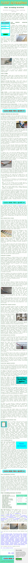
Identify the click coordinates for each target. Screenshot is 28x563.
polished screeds (10, 306)
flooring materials (14, 393)
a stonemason (17, 518)
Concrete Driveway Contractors (19, 544)
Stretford (20, 205)
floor (22, 422)
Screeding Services (4, 535)
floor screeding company (21, 25)
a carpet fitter (9, 514)
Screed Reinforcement (5, 537)
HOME (14, 5)
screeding (5, 213)
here (1, 532)
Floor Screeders (24, 535)
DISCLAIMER (25, 5)
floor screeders (4, 211)
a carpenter (23, 515)
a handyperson (17, 513)
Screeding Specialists (5, 536)
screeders (7, 69)
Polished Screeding (7, 541)
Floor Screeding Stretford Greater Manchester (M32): (12, 13)
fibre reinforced (22, 106)
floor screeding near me (21, 453)
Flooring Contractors (14, 542)
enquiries (11, 521)
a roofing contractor (9, 516)
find (4, 476)
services (12, 214)
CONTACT (22, 5)
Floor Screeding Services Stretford (11, 493)
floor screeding (24, 435)
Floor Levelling (17, 534)
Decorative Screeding (5, 543)
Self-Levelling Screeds (9, 540)
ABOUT (19, 5)
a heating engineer (23, 516)
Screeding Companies (9, 534)
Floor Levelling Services (14, 535)
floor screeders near (12, 450)
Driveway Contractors (9, 544)
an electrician (15, 519)
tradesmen (2, 521)
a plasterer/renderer (12, 517)
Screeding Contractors (15, 536)
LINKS (16, 5)
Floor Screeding (24, 534)
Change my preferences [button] (19, 560)
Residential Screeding (19, 539)
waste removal (12, 515)
